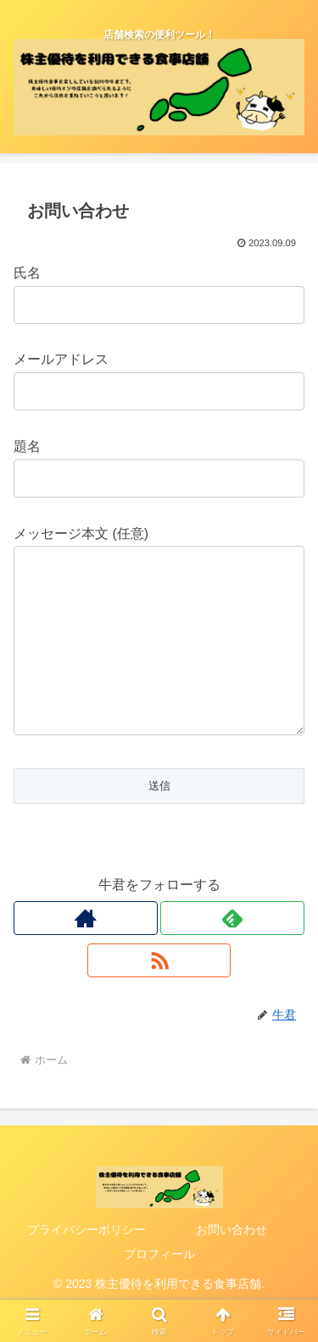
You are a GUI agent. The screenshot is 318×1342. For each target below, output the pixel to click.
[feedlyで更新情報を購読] (232, 952)
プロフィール (159, 1288)
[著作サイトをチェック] (86, 952)
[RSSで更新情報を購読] (159, 994)
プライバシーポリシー (86, 1263)
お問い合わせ (231, 1263)
